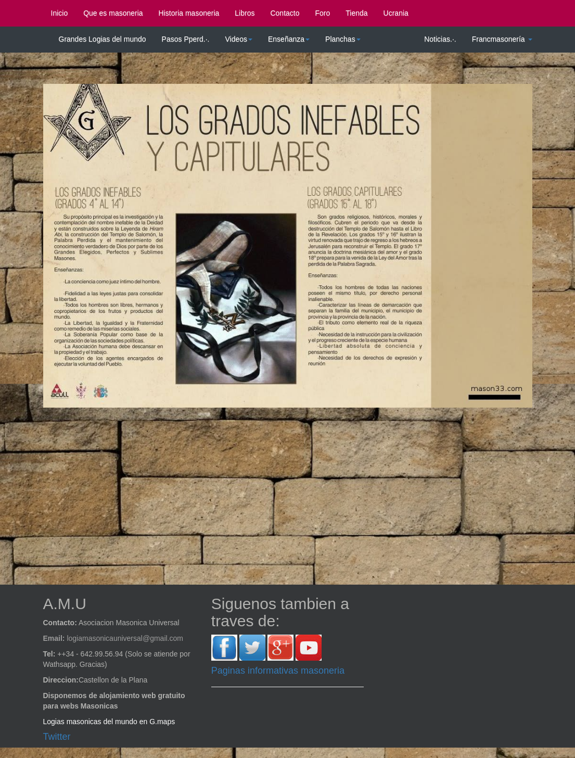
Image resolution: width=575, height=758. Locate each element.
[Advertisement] (295, 491)
